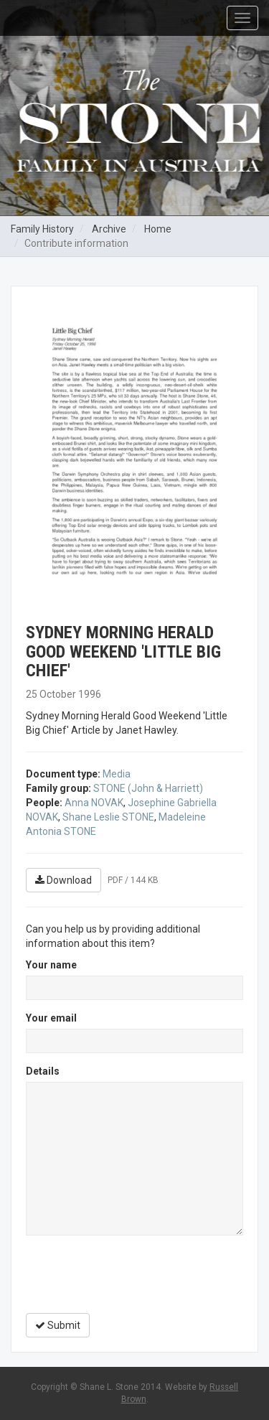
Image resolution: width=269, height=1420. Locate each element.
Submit (57, 1325)
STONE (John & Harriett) (148, 788)
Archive (109, 229)
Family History (42, 229)
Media (117, 774)
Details (43, 1071)
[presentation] (135, 1274)
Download (63, 880)
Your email (51, 1018)
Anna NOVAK (94, 802)
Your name (51, 965)
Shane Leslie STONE (108, 817)
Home (157, 229)
